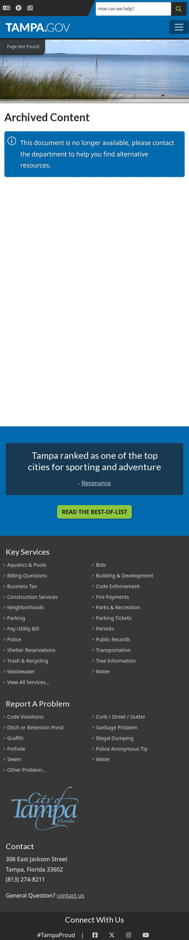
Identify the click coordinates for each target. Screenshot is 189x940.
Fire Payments (112, 597)
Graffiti (15, 738)
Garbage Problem (117, 727)
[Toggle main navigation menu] (179, 27)
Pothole (16, 748)
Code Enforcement (118, 586)
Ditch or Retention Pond (35, 727)
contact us (70, 895)
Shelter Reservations (31, 650)
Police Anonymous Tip (122, 748)
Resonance (96, 483)
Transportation (113, 650)
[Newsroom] (30, 8)
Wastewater (21, 671)
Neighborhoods (25, 607)
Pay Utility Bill (23, 628)
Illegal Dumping (115, 738)
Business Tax (22, 586)
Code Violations (25, 716)
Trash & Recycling (27, 660)
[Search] (178, 9)
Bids (101, 564)
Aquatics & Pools (26, 564)
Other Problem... (26, 769)
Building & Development (124, 575)
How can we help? (116, 9)
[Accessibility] (18, 8)
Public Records (113, 639)
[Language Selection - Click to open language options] (6, 8)
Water (103, 671)
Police (14, 639)
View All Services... (28, 682)
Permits (105, 628)
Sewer (14, 759)
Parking (16, 618)
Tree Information (116, 660)
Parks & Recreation (118, 607)
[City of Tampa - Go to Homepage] (38, 27)
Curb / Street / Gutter (121, 716)
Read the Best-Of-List (94, 512)
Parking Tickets (113, 618)
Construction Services (32, 597)
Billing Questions (27, 575)
